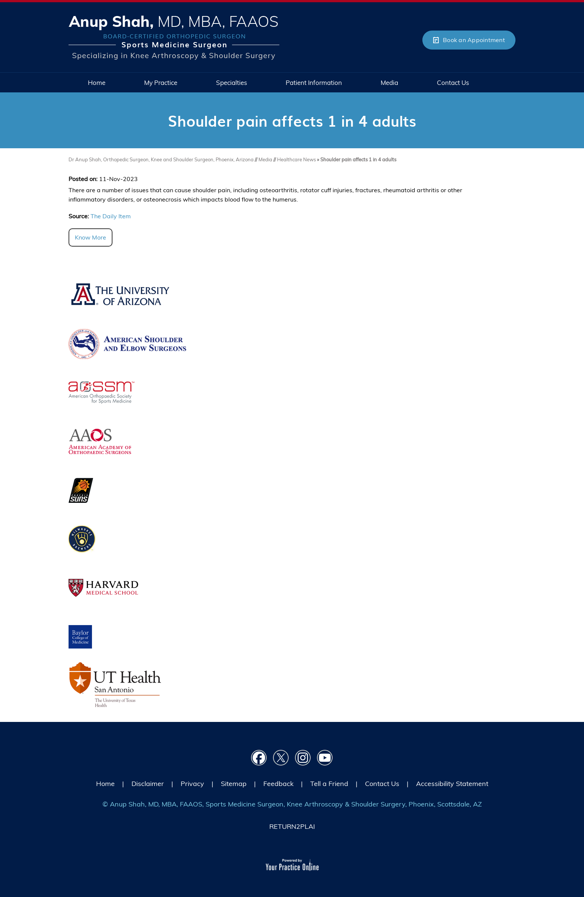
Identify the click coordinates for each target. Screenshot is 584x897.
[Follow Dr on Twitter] (281, 758)
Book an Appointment (474, 40)
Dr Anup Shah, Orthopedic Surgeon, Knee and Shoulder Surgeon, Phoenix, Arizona (161, 159)
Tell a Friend (329, 783)
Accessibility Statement (452, 783)
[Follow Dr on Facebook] (259, 758)
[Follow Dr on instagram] (303, 758)
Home (105, 783)
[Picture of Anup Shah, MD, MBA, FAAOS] (174, 37)
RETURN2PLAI (292, 826)
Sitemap (234, 783)
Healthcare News (296, 159)
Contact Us (382, 783)
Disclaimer (147, 783)
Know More (90, 237)
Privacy (192, 783)
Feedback (278, 783)
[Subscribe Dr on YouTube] (325, 758)
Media (265, 159)
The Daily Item (111, 216)
